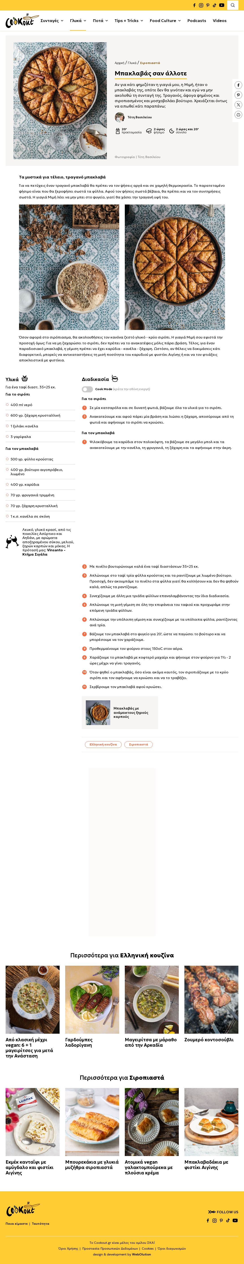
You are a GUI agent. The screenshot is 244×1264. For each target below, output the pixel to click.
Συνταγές (50, 19)
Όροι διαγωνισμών (172, 1248)
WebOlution (141, 1254)
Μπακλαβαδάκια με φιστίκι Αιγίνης (206, 1164)
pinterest (208, 5)
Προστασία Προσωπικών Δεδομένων (110, 1248)
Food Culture (163, 19)
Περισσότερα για (122, 955)
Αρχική (119, 63)
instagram (201, 5)
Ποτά (98, 19)
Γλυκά (76, 19)
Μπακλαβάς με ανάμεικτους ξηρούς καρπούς (131, 712)
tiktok (214, 5)
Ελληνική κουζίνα (103, 744)
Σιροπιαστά (150, 63)
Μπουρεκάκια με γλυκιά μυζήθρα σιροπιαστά (92, 1164)
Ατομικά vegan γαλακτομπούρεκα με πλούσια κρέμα (149, 1167)
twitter (238, 105)
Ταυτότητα (40, 1224)
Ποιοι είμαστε (17, 1224)
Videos (220, 19)
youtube (221, 5)
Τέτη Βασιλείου (133, 117)
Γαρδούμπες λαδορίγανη (79, 1042)
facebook (194, 5)
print (238, 115)
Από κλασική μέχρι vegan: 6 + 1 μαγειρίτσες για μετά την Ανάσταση (29, 1048)
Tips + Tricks (126, 19)
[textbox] (69, 267)
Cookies (148, 1248)
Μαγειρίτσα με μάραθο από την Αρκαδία (151, 1042)
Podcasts (196, 19)
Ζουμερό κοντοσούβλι (209, 1039)
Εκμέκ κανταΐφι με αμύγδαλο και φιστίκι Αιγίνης (30, 1167)
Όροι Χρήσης (68, 1248)
